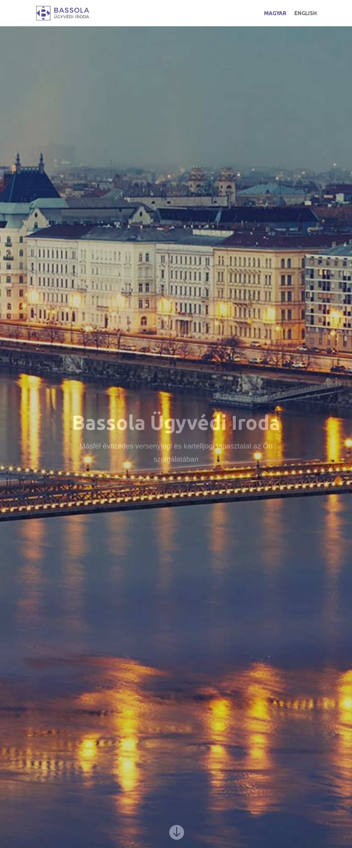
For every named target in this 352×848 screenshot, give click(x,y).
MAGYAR (275, 13)
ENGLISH (305, 13)
